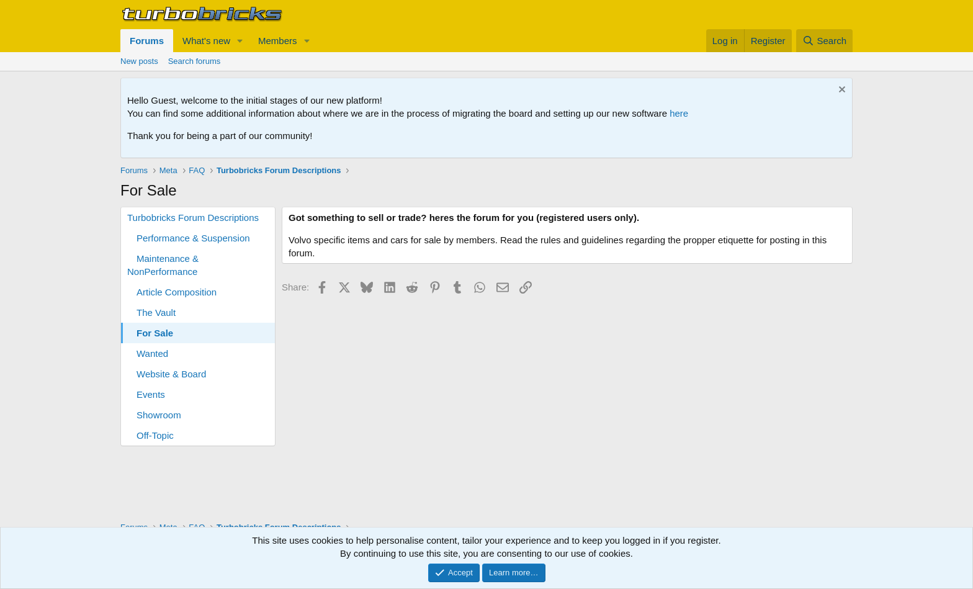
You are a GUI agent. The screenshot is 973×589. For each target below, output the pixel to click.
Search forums (194, 61)
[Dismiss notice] (840, 90)
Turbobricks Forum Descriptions (193, 217)
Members (277, 40)
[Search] (824, 40)
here (679, 113)
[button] (240, 40)
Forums (147, 40)
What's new (206, 40)
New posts (139, 61)
